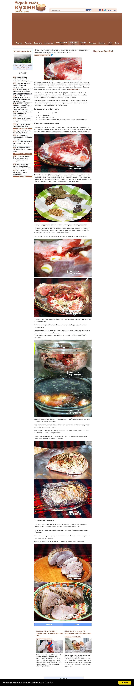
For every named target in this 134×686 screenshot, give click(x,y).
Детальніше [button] (49, 682)
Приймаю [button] (125, 682)
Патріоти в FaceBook (103, 51)
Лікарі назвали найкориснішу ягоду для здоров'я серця (20, 172)
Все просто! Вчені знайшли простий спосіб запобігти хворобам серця (21, 79)
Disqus (77, 624)
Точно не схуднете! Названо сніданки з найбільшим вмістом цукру (22, 137)
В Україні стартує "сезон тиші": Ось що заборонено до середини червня (22, 67)
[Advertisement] (67, 27)
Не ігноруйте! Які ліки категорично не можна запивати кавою (22, 149)
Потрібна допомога (22, 51)
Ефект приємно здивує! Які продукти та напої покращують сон (22, 85)
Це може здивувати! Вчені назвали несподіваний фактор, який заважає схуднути (22, 91)
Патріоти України (73, 89)
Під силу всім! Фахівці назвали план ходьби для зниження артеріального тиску (22, 166)
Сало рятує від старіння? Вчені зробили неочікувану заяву (22, 143)
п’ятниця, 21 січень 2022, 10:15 (42, 55)
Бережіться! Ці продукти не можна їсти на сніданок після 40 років (22, 119)
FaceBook (49, 624)
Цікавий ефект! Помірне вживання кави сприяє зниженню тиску (22, 113)
